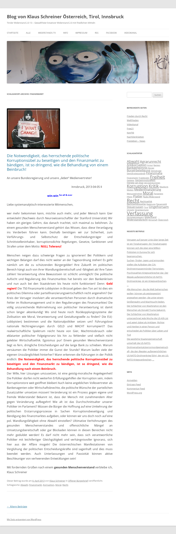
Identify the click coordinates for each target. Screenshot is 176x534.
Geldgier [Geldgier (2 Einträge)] (130, 180)
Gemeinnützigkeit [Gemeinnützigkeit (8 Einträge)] (145, 180)
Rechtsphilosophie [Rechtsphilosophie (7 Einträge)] (136, 204)
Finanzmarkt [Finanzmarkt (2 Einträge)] (132, 178)
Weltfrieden (133, 120)
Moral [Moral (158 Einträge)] (148, 193)
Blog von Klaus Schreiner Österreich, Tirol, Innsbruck (65, 16)
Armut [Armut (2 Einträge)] (150, 165)
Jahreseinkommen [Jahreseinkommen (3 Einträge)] (152, 182)
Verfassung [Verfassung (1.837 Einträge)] (140, 213)
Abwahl (24, 484)
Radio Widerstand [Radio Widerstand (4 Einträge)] (151, 196)
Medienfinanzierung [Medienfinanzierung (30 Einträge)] (147, 189)
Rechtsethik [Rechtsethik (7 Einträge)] (146, 201)
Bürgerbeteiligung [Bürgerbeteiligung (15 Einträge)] (138, 170)
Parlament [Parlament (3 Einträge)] (158, 193)
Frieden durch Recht (137, 116)
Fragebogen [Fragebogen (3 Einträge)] (144, 177)
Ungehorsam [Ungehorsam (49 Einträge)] (159, 207)
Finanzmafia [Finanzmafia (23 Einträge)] (154, 173)
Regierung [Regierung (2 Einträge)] (151, 204)
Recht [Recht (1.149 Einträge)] (133, 200)
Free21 (130, 128)
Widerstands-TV (47, 32)
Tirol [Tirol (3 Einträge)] (146, 207)
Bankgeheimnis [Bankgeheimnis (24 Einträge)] (137, 168)
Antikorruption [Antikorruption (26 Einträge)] (136, 165)
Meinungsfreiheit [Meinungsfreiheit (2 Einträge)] (134, 193)
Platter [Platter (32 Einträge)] (137, 196)
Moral (58, 484)
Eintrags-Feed (134, 384)
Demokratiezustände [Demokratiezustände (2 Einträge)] (136, 173)
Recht (65, 484)
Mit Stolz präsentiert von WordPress (24, 519)
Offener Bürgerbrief (78, 480)
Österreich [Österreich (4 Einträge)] (163, 219)
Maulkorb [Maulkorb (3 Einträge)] (164, 186)
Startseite (12, 32)
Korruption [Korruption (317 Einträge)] (137, 186)
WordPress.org (134, 392)
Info (65, 32)
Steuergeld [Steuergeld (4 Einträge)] (161, 204)
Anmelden (132, 380)
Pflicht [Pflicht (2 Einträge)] (129, 197)
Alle (28, 32)
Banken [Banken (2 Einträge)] (156, 165)
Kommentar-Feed (136, 388)
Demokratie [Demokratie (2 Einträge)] (156, 171)
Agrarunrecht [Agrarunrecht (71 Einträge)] (150, 161)
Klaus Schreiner (57, 480)
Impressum (81, 32)
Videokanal (130, 32)
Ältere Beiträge (17, 506)
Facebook (111, 32)
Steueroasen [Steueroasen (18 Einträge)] (135, 207)
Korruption (48, 484)
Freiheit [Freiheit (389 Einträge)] (157, 177)
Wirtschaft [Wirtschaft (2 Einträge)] (152, 220)
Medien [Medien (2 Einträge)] (130, 190)
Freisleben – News (136, 141)
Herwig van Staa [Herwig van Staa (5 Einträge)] (135, 182)
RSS (96, 32)
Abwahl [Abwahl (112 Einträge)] (133, 161)
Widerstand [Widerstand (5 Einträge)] (150, 217)
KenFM (130, 132)
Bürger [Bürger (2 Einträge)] (151, 168)
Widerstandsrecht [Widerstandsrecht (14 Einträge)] (137, 219)
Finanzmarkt (35, 484)
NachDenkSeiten (135, 136)
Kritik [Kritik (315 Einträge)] (154, 186)
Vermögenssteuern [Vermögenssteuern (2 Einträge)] (135, 217)
